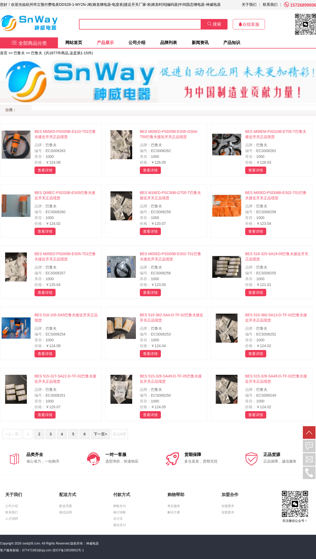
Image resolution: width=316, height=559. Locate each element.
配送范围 (65, 506)
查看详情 (45, 170)
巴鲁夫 (19, 53)
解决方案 (173, 512)
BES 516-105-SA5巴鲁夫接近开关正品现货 (66, 317)
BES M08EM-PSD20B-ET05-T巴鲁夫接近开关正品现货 (275, 134)
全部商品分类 (29, 43)
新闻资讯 (200, 42)
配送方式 (67, 494)
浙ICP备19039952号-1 (68, 550)
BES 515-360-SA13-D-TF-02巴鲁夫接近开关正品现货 (276, 317)
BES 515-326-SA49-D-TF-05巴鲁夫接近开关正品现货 (171, 378)
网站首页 (73, 42)
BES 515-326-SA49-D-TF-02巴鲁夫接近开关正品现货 (276, 378)
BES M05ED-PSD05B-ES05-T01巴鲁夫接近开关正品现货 (65, 256)
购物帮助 (175, 494)
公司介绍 (137, 42)
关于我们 (249, 4)
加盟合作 (229, 494)
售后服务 (173, 506)
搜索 (214, 24)
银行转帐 (119, 512)
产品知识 (231, 42)
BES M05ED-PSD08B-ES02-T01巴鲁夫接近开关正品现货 (276, 195)
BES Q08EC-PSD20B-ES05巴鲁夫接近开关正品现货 (64, 195)
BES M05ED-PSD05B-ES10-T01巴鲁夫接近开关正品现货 (65, 134)
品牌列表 (168, 42)
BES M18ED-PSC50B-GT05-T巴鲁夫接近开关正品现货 (170, 195)
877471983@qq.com (37, 550)
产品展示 (105, 42)
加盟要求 (227, 506)
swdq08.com (31, 543)
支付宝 (118, 519)
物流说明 (65, 512)
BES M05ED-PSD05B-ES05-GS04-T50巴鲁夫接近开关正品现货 (169, 134)
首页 (3, 53)
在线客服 (248, 24)
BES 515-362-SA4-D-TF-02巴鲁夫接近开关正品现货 (171, 317)
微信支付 (119, 525)
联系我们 (270, 4)
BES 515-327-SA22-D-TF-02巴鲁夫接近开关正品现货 (65, 378)
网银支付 (119, 506)
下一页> (100, 434)
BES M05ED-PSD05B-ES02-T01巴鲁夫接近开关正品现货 (170, 256)
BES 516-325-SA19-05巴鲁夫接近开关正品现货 (276, 256)
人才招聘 (11, 519)
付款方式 (121, 494)
